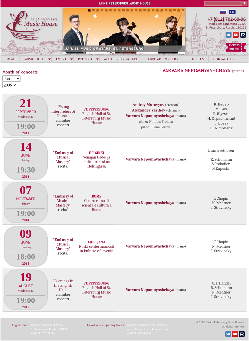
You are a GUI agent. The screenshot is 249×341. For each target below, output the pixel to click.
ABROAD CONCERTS (164, 59)
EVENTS (62, 59)
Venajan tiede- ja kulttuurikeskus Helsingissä (96, 161)
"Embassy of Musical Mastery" (63, 157)
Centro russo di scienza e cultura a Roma (97, 205)
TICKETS (197, 59)
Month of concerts (20, 72)
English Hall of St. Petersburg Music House (96, 118)
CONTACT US (223, 59)
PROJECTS (86, 59)
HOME (10, 59)
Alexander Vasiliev (148, 110)
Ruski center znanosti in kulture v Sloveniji (96, 248)
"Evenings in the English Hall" (63, 285)
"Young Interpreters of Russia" (63, 111)
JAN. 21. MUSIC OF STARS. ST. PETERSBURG (104, 48)
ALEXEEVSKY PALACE (121, 59)
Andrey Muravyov (148, 104)
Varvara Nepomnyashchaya (196, 70)
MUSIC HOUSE (35, 59)
